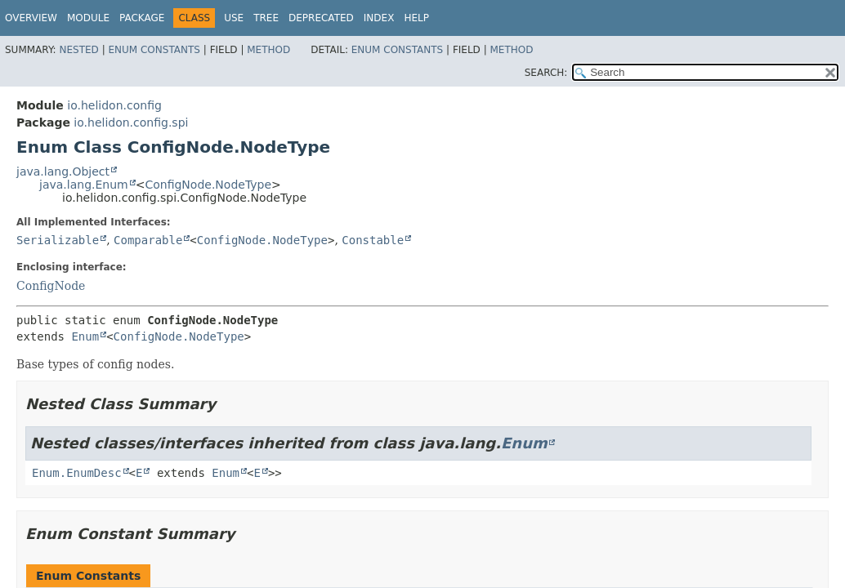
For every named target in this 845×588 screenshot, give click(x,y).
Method (268, 50)
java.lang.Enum (83, 184)
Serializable (57, 240)
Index (379, 18)
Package (141, 18)
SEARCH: (546, 72)
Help (416, 18)
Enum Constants (153, 50)
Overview (31, 18)
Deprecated (321, 18)
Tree (266, 18)
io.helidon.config (114, 105)
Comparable (148, 240)
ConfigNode (50, 285)
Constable (373, 240)
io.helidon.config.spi (131, 122)
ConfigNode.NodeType (208, 184)
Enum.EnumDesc (77, 472)
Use (234, 18)
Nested (78, 50)
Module (88, 18)
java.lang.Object (63, 171)
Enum (85, 336)
